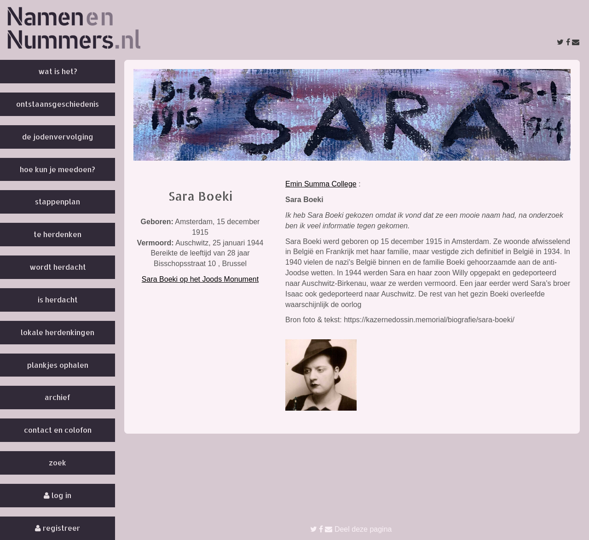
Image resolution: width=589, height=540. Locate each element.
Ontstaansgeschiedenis (57, 104)
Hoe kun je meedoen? (57, 169)
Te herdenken (57, 234)
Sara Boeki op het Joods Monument (200, 279)
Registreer (57, 528)
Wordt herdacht (57, 267)
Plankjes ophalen (57, 365)
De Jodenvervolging (57, 136)
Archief (57, 397)
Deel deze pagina (351, 529)
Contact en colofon (58, 430)
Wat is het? (57, 71)
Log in (57, 495)
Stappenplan (57, 201)
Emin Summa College (321, 184)
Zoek (57, 462)
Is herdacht (58, 299)
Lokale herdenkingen (57, 332)
